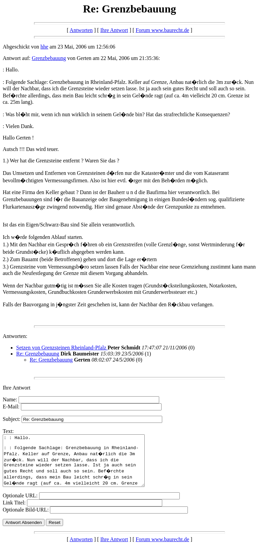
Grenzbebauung (49, 58)
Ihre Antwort (114, 30)
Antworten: (15, 336)
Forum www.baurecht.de (162, 30)
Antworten (80, 30)
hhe (44, 47)
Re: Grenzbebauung (37, 353)
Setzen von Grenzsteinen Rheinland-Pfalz (62, 347)
